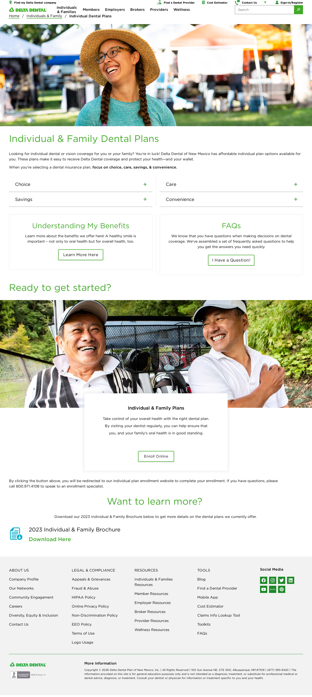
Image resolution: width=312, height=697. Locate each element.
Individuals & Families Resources (154, 584)
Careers (15, 608)
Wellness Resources (152, 631)
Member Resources (151, 595)
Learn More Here (81, 257)
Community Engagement (31, 599)
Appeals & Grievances (91, 581)
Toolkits (204, 626)
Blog (201, 581)
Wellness (181, 18)
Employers (115, 18)
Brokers (137, 18)
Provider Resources (152, 622)
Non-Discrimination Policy (95, 617)
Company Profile (23, 581)
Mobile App (207, 599)
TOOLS (203, 572)
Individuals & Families (67, 18)
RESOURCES (146, 572)
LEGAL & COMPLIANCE (93, 572)
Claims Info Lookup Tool (218, 617)
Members (91, 18)
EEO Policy (82, 626)
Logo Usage (82, 644)
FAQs (202, 635)
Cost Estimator (210, 608)
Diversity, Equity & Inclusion (33, 617)
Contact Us (19, 626)
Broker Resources (150, 613)
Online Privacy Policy (90, 608)
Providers (159, 18)
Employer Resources (153, 604)
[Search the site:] (264, 18)
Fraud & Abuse (85, 590)
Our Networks (21, 590)
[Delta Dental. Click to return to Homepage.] (28, 18)
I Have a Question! (231, 262)
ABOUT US (19, 572)
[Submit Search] (298, 18)
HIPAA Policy (83, 599)
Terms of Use (83, 635)
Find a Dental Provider (217, 590)
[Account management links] (266, 4)
